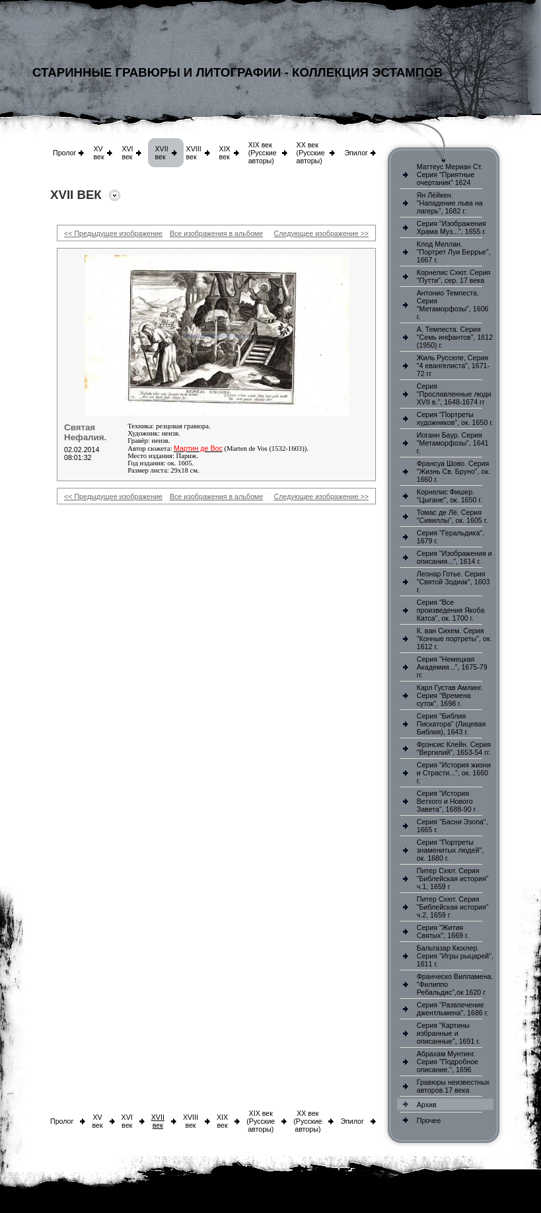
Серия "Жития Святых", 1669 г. (443, 931)
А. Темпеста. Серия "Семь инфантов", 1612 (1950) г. (455, 337)
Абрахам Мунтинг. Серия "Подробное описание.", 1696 (447, 1062)
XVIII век (193, 153)
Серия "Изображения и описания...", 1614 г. (454, 557)
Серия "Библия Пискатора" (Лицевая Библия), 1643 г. (451, 724)
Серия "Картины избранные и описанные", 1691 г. (448, 1033)
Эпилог (356, 153)
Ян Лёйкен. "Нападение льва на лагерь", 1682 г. (450, 203)
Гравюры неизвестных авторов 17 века (453, 1086)
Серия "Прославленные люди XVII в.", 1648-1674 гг (454, 394)
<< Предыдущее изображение (113, 233)
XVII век (161, 153)
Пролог (64, 153)
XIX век (225, 153)
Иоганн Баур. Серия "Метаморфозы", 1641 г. (453, 443)
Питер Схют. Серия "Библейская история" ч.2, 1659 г (453, 907)
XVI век (127, 153)
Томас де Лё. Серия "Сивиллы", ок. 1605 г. (452, 516)
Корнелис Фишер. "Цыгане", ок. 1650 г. (449, 496)
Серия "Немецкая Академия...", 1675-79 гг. (452, 667)
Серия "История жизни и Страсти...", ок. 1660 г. (454, 773)
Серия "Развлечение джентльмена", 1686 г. (453, 1009)
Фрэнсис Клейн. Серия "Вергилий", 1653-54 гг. (454, 748)
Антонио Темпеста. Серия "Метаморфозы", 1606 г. (453, 305)
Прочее (429, 1120)
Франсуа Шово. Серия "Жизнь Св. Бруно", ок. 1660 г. (453, 471)
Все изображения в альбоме (216, 233)
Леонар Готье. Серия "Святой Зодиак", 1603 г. (453, 582)
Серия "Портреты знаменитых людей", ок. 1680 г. (450, 850)
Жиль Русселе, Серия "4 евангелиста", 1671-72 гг (453, 365)
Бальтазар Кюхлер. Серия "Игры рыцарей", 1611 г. (455, 956)
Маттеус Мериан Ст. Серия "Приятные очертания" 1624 (450, 174)
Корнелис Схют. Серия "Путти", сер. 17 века (454, 276)
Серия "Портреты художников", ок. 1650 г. (455, 418)
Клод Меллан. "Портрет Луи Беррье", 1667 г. (454, 252)
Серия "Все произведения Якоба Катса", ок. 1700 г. (451, 610)
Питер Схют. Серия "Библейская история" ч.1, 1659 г (453, 878)
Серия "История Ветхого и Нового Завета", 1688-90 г (446, 801)
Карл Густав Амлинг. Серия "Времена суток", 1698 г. (450, 695)
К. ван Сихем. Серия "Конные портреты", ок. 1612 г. (454, 638)
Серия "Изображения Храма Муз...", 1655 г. (451, 227)
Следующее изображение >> (321, 233)
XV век (98, 153)
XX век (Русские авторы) (311, 153)
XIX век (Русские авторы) (262, 153)
